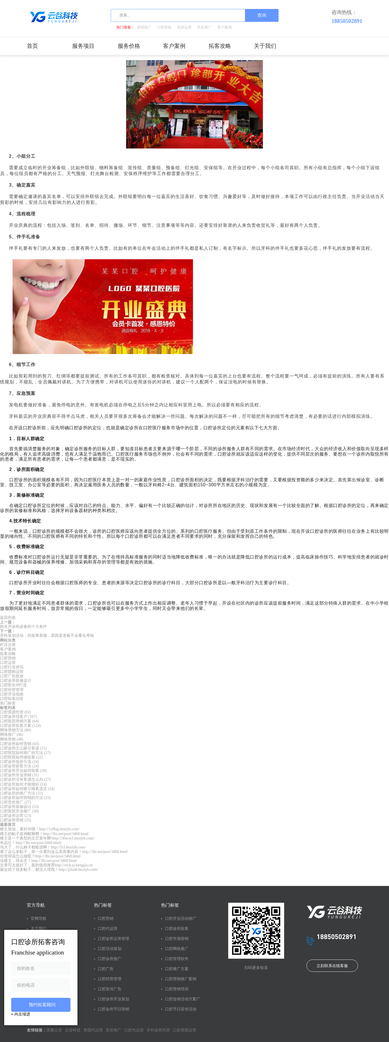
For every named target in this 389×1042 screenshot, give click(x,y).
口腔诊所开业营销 (19, 775)
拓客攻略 (220, 46)
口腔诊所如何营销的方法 (25, 798)
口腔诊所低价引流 (19, 762)
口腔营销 (164, 27)
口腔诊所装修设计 (15, 680)
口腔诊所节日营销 (113, 1009)
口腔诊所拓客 (176, 929)
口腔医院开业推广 (19, 811)
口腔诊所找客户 (18, 717)
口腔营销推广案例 (180, 979)
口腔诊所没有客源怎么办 (25, 779)
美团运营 (184, 27)
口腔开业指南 (11, 694)
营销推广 (144, 27)
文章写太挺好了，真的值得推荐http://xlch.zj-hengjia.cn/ (46, 865)
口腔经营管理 (11, 690)
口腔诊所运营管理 (113, 939)
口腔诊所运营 (15, 816)
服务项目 (83, 46)
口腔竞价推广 (15, 802)
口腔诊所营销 (15, 820)
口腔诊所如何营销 (19, 744)
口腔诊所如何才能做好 (23, 784)
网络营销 (11, 739)
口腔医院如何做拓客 (21, 757)
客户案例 (224, 27)
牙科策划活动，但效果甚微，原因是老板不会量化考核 (47, 635)
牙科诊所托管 (158, 1030)
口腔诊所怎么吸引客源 (23, 748)
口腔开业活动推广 (180, 918)
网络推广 (11, 734)
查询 (261, 15)
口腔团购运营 (11, 671)
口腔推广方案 (176, 969)
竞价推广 (204, 27)
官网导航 (38, 918)
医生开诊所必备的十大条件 (23, 626)
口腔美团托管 (15, 712)
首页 (32, 46)
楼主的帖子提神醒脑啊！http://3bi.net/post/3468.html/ (44, 834)
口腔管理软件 (176, 959)
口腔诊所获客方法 (19, 766)
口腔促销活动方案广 (182, 999)
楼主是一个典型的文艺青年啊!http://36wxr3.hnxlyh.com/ (47, 838)
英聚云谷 (54, 1030)
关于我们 (265, 46)
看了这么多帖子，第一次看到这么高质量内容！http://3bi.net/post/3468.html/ (64, 852)
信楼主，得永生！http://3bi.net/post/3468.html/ (38, 861)
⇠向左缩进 (20, 1014)
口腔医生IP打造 (13, 685)
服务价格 (129, 46)
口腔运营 (8, 663)
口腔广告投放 (11, 676)
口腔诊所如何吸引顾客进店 (27, 789)
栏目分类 (8, 645)
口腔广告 (106, 969)
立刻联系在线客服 (332, 966)
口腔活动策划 (109, 949)
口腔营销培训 (176, 989)
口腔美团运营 (184, 1030)
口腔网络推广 (176, 949)
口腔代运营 (107, 929)
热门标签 (8, 703)
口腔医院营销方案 (19, 721)
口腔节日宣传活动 (180, 1009)
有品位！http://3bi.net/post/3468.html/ (31, 843)
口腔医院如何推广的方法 (25, 753)
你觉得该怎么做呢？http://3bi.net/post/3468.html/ (40, 856)
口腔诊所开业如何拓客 (23, 770)
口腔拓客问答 (11, 699)
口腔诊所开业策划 (113, 999)
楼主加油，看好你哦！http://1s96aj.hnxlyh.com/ (39, 829)
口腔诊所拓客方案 (20, 725)
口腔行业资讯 (11, 667)
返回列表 (8, 618)
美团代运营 (93, 1030)
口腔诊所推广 (109, 959)
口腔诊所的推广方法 (21, 793)
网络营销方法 (15, 730)
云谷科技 (73, 1030)
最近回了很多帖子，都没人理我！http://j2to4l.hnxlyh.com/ (49, 869)
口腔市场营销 (176, 939)
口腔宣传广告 (109, 989)
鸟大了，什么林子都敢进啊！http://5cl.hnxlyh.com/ (43, 847)
